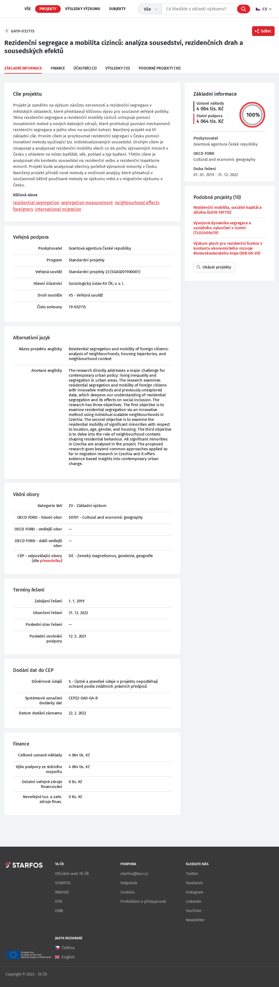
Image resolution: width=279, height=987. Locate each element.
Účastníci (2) (85, 68)
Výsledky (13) (117, 68)
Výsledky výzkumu (82, 9)
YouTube (193, 910)
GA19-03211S (22, 31)
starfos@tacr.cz (134, 873)
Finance (58, 68)
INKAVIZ (62, 892)
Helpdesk (128, 882)
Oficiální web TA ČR (72, 873)
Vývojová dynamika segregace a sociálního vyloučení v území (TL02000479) (222, 228)
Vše (28, 9)
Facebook (194, 882)
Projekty (48, 9)
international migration (58, 209)
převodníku (50, 560)
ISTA (58, 901)
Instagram (195, 892)
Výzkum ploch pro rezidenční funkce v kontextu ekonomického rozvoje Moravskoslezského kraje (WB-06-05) (227, 248)
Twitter (192, 873)
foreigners (23, 209)
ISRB (59, 910)
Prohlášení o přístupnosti (143, 901)
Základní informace (23, 68)
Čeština (68, 947)
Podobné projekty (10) (160, 68)
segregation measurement (87, 202)
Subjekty (117, 9)
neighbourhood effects (137, 202)
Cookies (127, 892)
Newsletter (195, 919)
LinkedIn (193, 901)
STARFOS (63, 882)
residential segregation (36, 202)
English (68, 957)
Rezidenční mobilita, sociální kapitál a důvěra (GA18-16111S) (227, 210)
